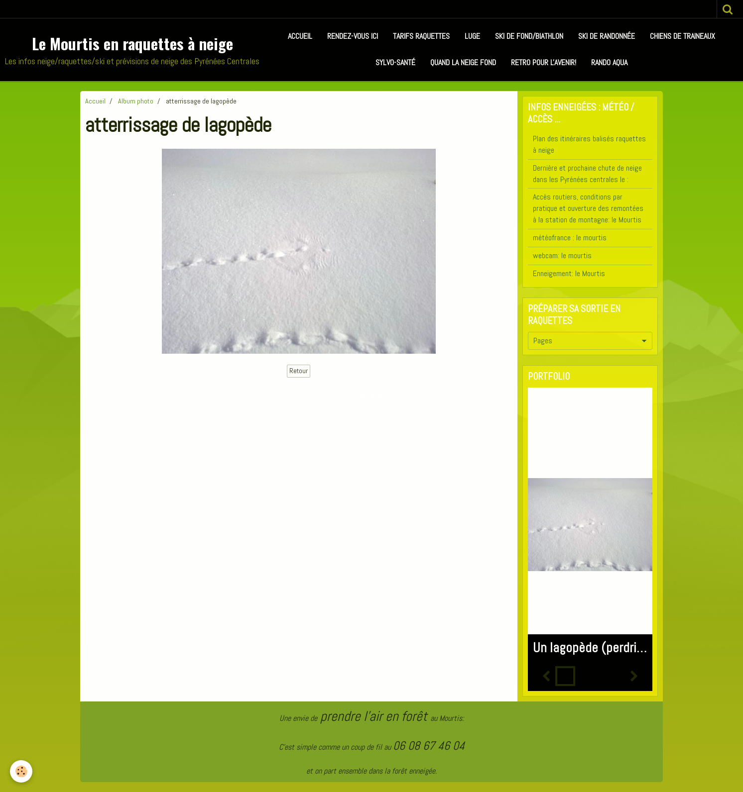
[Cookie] (21, 771)
